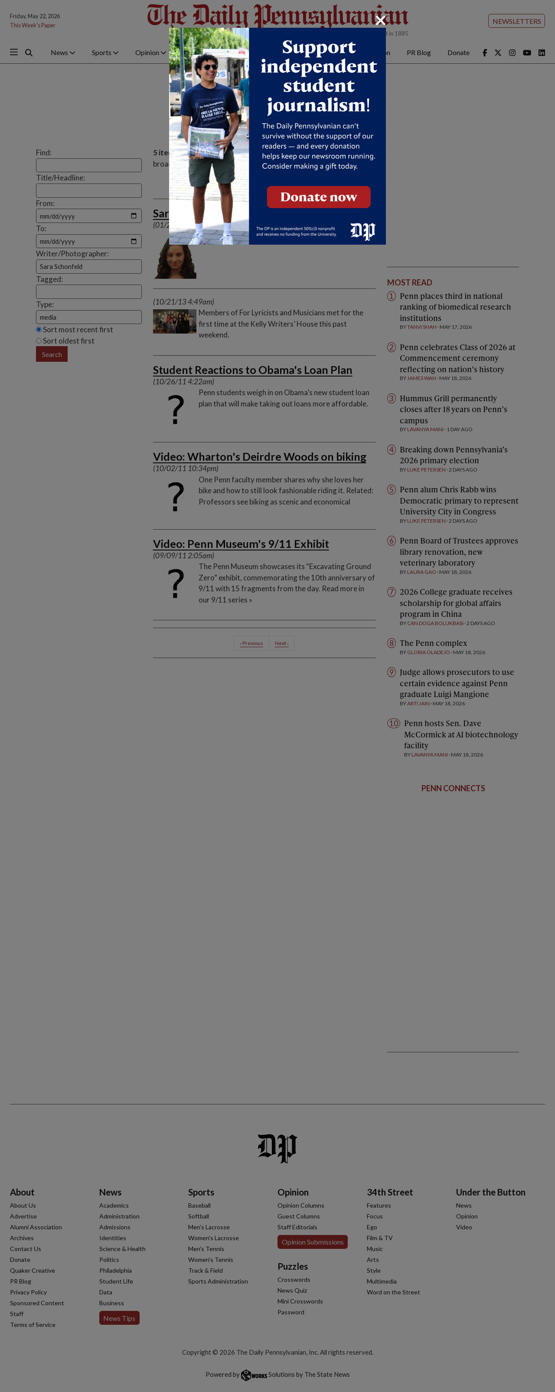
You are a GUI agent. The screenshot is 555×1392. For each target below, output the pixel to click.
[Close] (380, 20)
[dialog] (277, 696)
